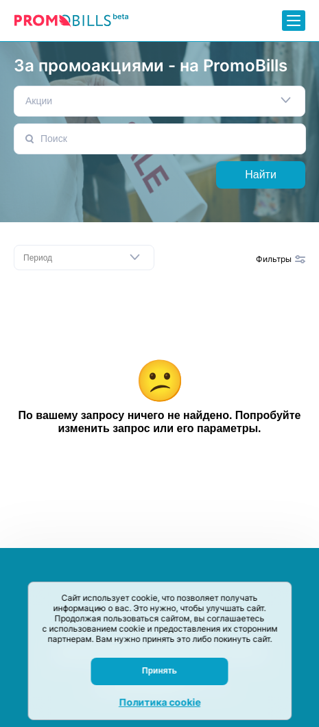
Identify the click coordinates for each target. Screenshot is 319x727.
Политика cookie (159, 702)
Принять (159, 671)
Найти (260, 174)
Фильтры (280, 259)
